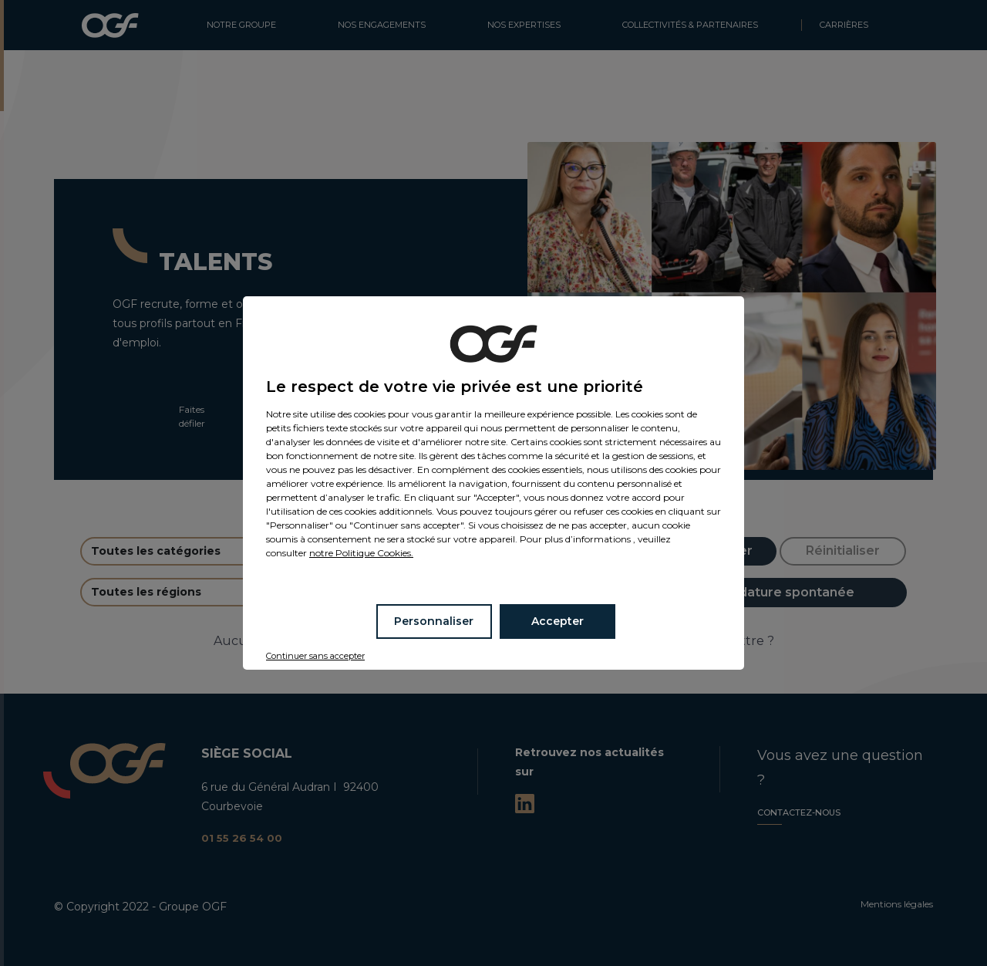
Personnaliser (433, 621)
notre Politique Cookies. (361, 553)
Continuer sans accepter (315, 655)
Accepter (557, 621)
